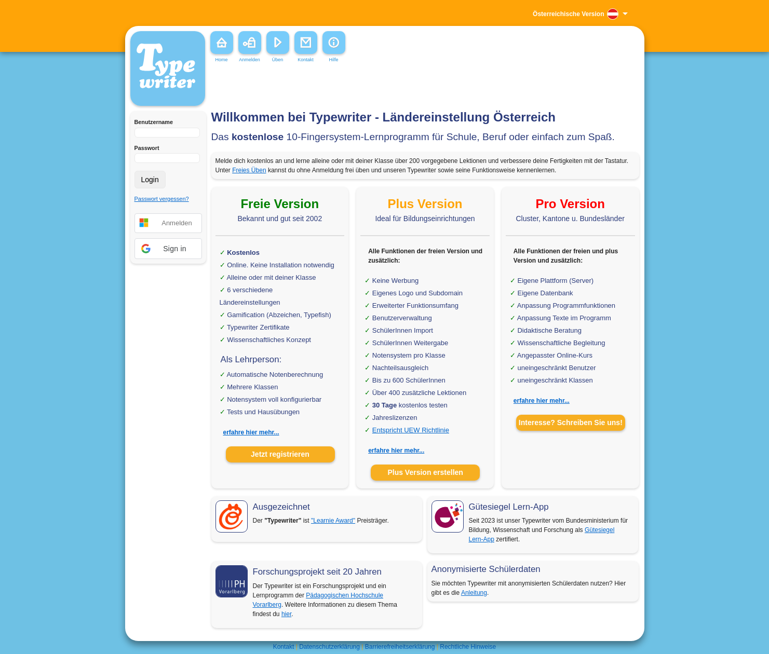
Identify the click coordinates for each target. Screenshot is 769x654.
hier (286, 614)
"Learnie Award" (333, 520)
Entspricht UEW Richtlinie (410, 430)
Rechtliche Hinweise (468, 646)
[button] (168, 248)
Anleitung (474, 592)
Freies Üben (249, 170)
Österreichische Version (568, 14)
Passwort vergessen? (161, 199)
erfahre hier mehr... (251, 432)
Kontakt (283, 646)
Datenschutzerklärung (329, 646)
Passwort (146, 148)
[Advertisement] (366, 87)
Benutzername (153, 122)
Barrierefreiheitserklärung (400, 646)
